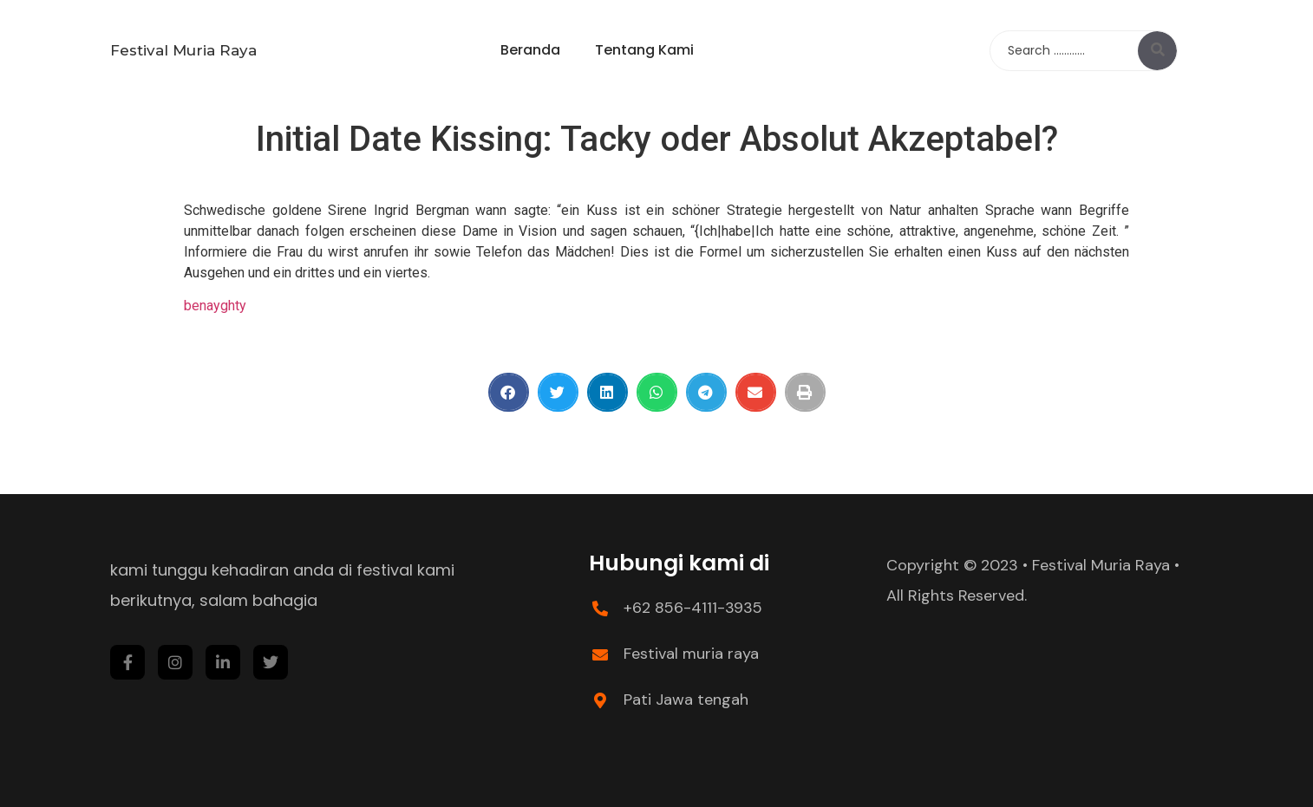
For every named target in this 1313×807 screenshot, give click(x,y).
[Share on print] (805, 392)
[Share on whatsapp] (657, 392)
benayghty (215, 305)
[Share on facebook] (508, 392)
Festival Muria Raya (183, 50)
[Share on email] (755, 392)
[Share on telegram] (706, 392)
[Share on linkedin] (607, 392)
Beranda (530, 50)
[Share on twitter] (558, 392)
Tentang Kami (644, 50)
